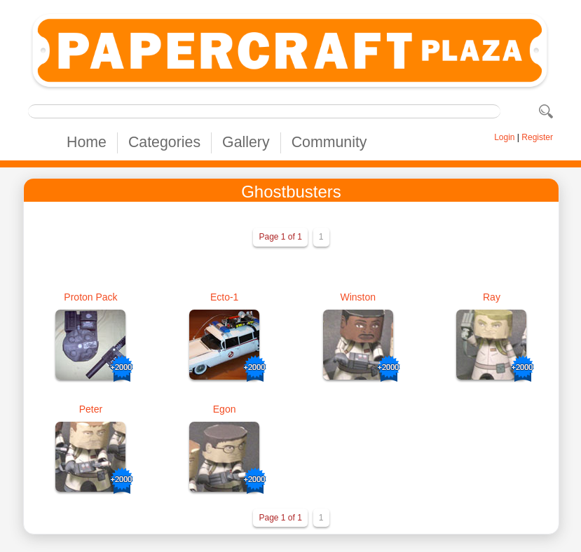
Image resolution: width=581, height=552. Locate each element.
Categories (164, 142)
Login (504, 137)
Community (329, 142)
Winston (358, 297)
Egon (224, 409)
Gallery (246, 142)
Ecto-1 (224, 297)
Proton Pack (90, 297)
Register (537, 137)
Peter (90, 409)
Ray (491, 297)
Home (87, 142)
